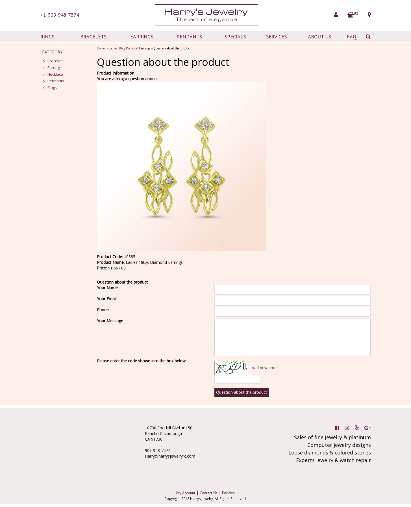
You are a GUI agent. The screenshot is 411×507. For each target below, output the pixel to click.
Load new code (263, 367)
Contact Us (209, 492)
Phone (103, 309)
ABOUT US (319, 36)
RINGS (47, 36)
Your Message (110, 320)
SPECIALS (235, 36)
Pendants (55, 80)
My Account (185, 492)
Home (101, 48)
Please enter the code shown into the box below (141, 361)
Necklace (55, 74)
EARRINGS (141, 36)
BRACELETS (93, 36)
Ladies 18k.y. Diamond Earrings (129, 48)
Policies (228, 492)
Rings (52, 87)
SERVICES (276, 36)
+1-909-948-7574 (59, 15)
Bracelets (55, 60)
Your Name (107, 287)
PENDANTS (189, 36)
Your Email (106, 298)
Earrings (54, 67)
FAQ (351, 36)
